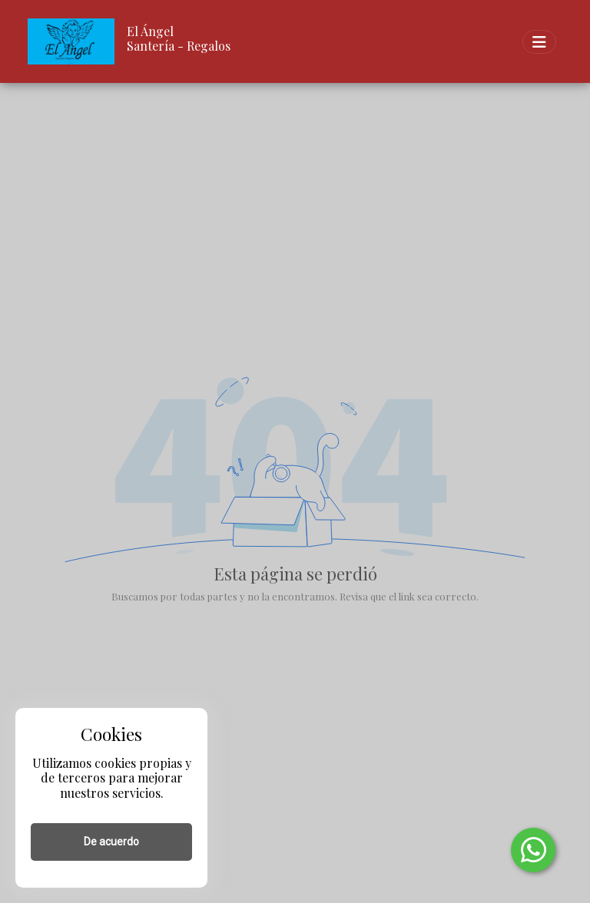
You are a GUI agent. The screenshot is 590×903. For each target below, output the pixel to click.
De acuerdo (111, 841)
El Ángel (150, 31)
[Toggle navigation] (539, 42)
